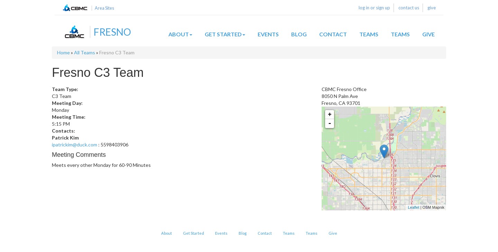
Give (428, 34)
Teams (368, 34)
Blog (299, 34)
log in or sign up (374, 7)
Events (268, 34)
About (180, 34)
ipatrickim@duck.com (74, 144)
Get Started (225, 34)
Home (63, 52)
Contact (333, 34)
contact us (408, 7)
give (431, 7)
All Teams (84, 52)
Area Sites (104, 8)
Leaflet (413, 207)
